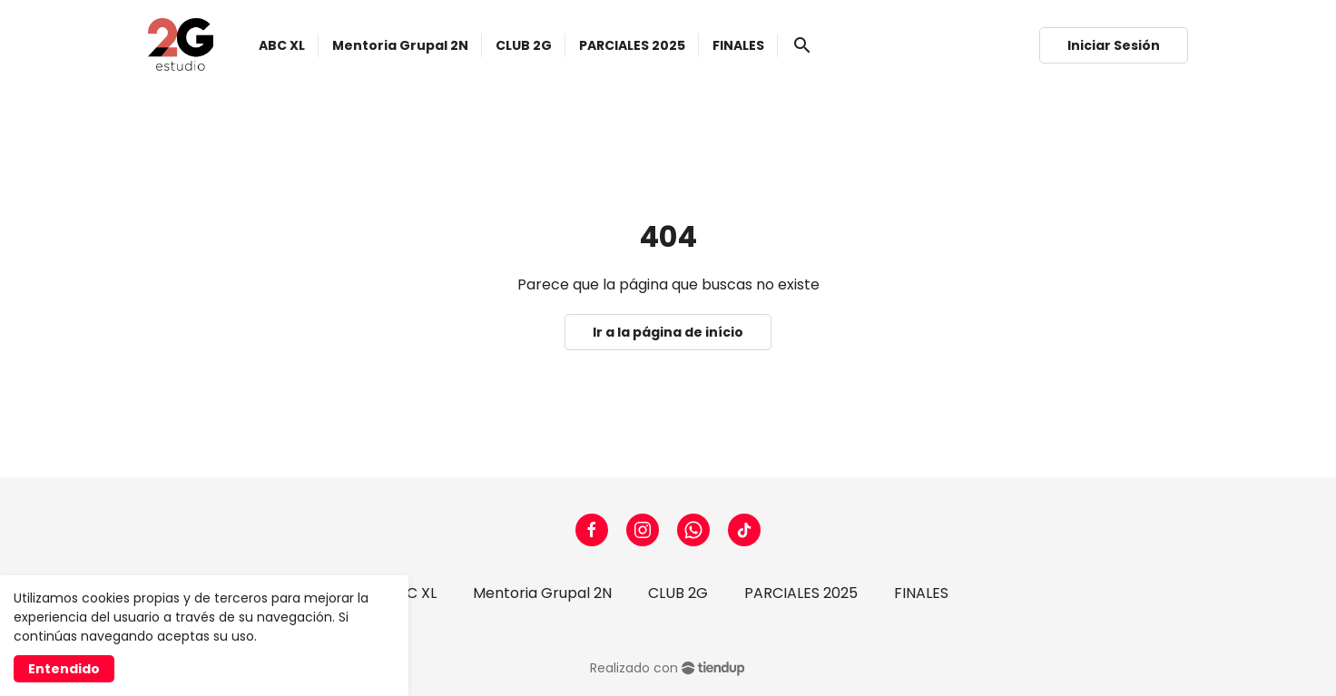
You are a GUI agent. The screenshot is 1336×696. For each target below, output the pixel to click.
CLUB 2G (678, 593)
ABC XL (412, 593)
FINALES (921, 593)
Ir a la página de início (668, 332)
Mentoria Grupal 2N (542, 593)
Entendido (64, 669)
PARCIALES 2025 (801, 593)
